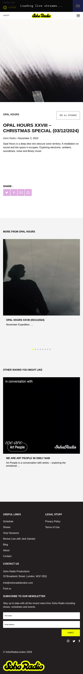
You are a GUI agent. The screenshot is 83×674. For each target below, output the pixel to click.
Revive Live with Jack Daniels (19, 538)
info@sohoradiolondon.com (18, 583)
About (6, 550)
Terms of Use (52, 527)
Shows (6, 527)
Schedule (8, 521)
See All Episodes (68, 115)
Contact (7, 556)
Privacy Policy (52, 521)
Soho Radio (10, 138)
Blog (5, 544)
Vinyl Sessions (11, 533)
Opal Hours (11, 114)
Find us (7, 588)
